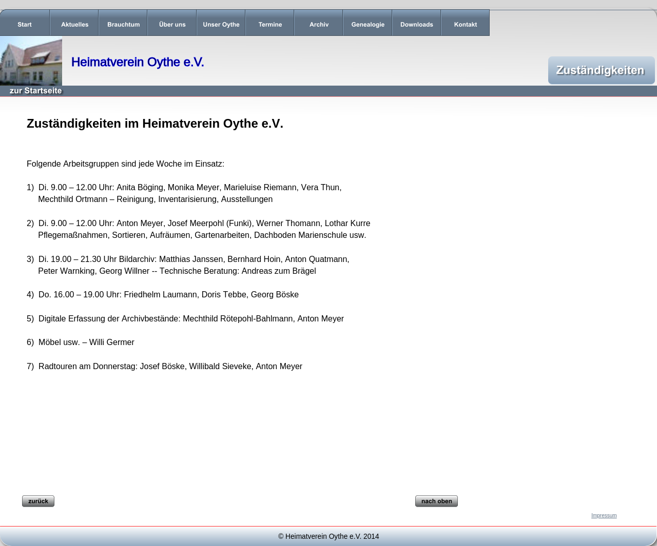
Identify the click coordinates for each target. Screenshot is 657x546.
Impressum (603, 515)
